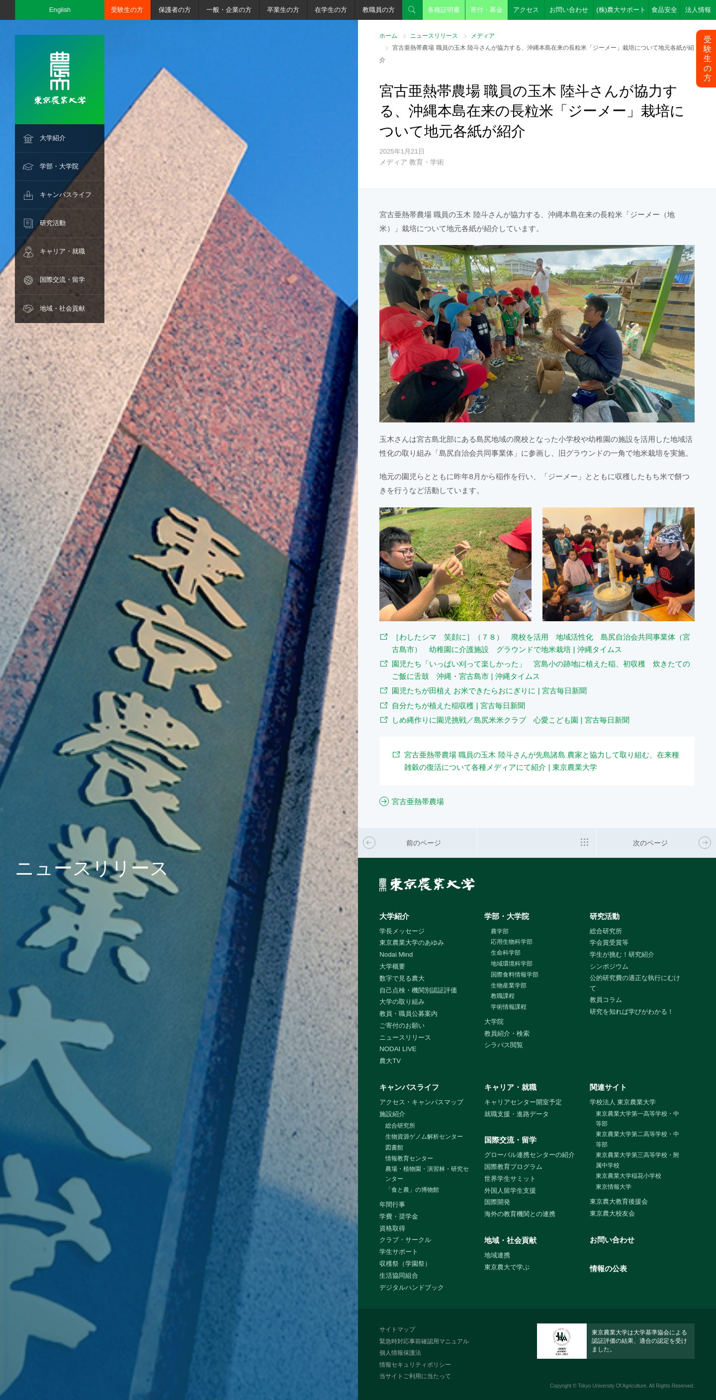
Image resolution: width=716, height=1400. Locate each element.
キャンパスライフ (65, 194)
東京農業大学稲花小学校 (628, 1175)
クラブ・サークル (405, 1239)
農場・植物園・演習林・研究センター (427, 1174)
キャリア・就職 (62, 251)
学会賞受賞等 (609, 942)
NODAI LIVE (397, 1049)
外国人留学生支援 (510, 1190)
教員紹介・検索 (507, 1033)
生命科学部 (506, 952)
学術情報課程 (509, 1006)
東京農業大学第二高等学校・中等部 (637, 1139)
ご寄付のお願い (402, 1025)
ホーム (388, 35)
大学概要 (392, 966)
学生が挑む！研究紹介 (622, 954)
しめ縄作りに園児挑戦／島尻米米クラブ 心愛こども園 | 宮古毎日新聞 (510, 720)
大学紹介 (53, 138)
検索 (412, 10)
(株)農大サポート (621, 9)
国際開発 (497, 1202)
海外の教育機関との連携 (519, 1214)
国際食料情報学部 (514, 974)
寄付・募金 (486, 9)
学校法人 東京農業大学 (623, 1102)
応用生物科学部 (512, 941)
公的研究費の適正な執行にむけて (635, 983)
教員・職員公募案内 (408, 1013)
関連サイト (608, 1087)
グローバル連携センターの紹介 (529, 1154)
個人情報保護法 (400, 1352)
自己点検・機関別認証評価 (418, 990)
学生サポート (398, 1251)
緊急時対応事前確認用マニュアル (424, 1341)
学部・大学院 (59, 166)
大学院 (494, 1021)
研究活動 (53, 223)
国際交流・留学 (62, 279)
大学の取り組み (402, 1001)
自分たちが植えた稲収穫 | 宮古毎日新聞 (458, 705)
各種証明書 (444, 9)
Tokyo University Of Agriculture (612, 1386)
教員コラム (606, 999)
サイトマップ (397, 1329)
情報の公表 (608, 1268)
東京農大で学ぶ (507, 1267)
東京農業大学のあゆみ (411, 942)
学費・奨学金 (398, 1216)
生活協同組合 (398, 1275)
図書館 (394, 1147)
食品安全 (664, 9)
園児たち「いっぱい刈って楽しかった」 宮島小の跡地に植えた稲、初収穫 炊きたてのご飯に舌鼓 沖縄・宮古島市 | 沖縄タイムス (541, 669)
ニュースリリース (434, 35)
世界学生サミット (510, 1178)
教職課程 (503, 995)
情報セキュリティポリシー (415, 1364)
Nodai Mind (396, 954)
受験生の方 (127, 9)
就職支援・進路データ (516, 1114)
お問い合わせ (568, 9)
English (60, 9)
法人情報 (698, 9)
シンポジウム (609, 966)
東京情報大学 (613, 1186)
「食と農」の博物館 (412, 1189)
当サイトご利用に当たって (415, 1376)
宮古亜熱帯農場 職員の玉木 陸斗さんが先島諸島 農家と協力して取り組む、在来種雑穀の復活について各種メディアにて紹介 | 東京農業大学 (541, 760)
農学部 (500, 931)
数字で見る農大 (402, 978)
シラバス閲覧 (503, 1045)
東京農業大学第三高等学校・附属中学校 (637, 1160)
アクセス (526, 9)
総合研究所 (606, 931)
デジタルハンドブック (411, 1287)
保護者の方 (175, 9)
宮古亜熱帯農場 (418, 801)
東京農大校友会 (612, 1213)
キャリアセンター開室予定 (523, 1102)
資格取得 (392, 1228)
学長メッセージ (402, 931)
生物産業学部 (509, 985)
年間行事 (392, 1204)
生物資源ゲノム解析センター (424, 1136)
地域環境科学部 (512, 963)
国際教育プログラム (513, 1166)
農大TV (390, 1061)
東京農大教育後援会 (619, 1201)
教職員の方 (378, 9)
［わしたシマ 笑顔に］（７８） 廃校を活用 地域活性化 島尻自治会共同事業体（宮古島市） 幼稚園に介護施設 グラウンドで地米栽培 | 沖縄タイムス (541, 643)
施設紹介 (392, 1114)
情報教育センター (409, 1158)
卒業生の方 (283, 9)
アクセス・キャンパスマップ (421, 1102)
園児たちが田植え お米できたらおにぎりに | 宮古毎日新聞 (489, 690)
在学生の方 (331, 9)
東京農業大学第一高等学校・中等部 (637, 1119)
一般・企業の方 (229, 9)
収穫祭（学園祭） (405, 1263)
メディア (483, 35)
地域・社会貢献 (62, 308)
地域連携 (497, 1255)
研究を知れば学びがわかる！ (632, 1011)
